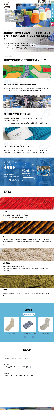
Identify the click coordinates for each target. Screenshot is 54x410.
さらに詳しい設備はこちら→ (28, 179)
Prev (17, 15)
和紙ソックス (45, 332)
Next (52, 15)
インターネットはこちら (28, 403)
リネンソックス (11, 332)
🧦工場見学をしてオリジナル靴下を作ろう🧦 (27, 365)
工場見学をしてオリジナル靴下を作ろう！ (27, 357)
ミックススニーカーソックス (28, 332)
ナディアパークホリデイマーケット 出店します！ (27, 374)
